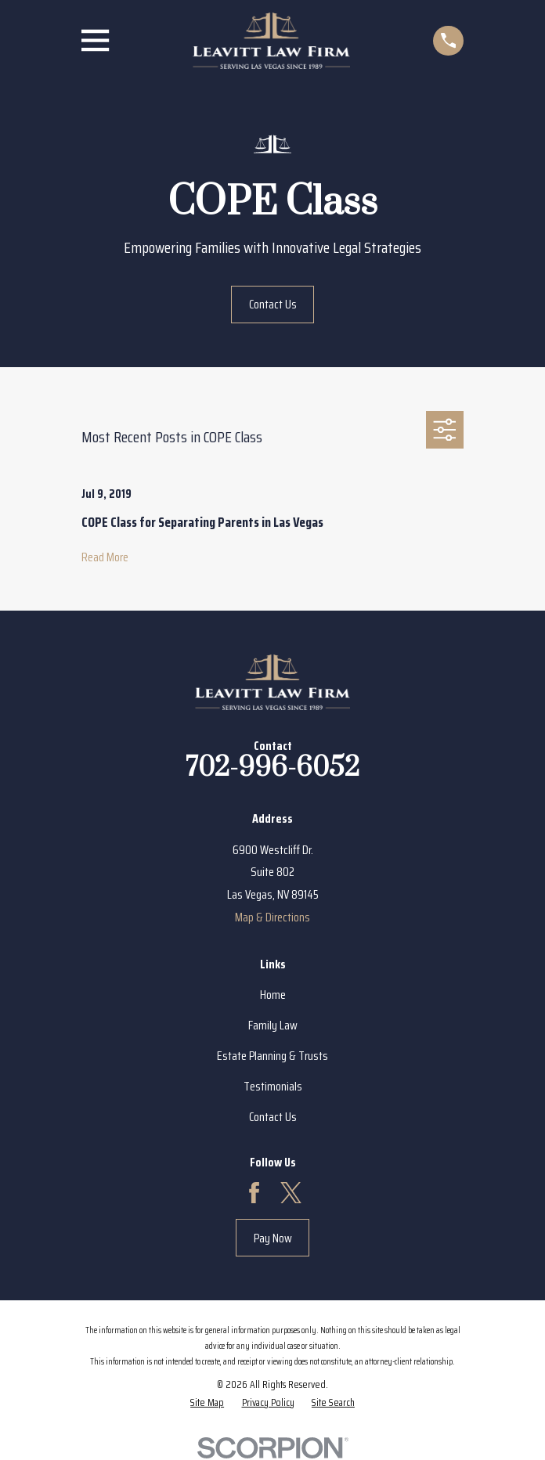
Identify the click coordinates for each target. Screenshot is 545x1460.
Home (273, 994)
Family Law (273, 1025)
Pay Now (273, 1238)
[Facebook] (254, 1192)
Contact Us (273, 304)
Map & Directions (272, 917)
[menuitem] (207, 1402)
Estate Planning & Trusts (272, 1055)
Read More (104, 557)
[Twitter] (290, 1192)
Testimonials (273, 1086)
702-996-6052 (272, 768)
